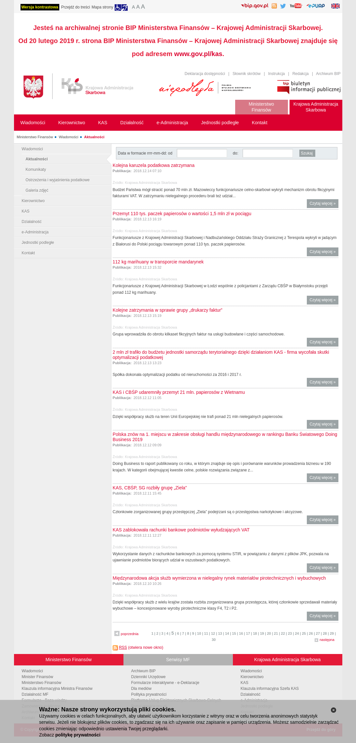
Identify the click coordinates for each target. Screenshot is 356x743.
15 (234, 633)
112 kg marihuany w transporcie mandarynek (158, 261)
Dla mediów (141, 688)
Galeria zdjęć (37, 190)
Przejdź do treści (75, 7)
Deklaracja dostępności (205, 73)
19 (262, 633)
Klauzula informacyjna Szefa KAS (270, 688)
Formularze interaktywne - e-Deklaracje (165, 682)
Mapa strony (102, 7)
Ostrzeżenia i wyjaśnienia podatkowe (58, 180)
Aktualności (94, 137)
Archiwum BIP (328, 73)
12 (213, 633)
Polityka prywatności (149, 694)
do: (235, 153)
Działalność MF (35, 694)
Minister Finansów (37, 677)
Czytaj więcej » (323, 204)
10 (199, 633)
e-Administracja (35, 232)
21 (276, 633)
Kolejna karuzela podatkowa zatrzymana (153, 165)
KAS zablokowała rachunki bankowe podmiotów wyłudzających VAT (181, 529)
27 (318, 633)
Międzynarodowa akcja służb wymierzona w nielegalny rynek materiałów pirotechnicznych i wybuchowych (219, 578)
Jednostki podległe (38, 242)
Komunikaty (36, 169)
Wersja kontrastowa (39, 7)
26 (311, 633)
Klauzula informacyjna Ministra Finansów (57, 688)
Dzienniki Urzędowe (148, 677)
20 (269, 633)
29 (332, 633)
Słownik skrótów (247, 73)
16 (241, 633)
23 (290, 633)
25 (304, 633)
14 (227, 633)
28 (325, 633)
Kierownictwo (33, 201)
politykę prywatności (77, 734)
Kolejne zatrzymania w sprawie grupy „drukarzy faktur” (167, 310)
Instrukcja (276, 73)
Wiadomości (68, 137)
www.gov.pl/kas (198, 53)
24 (297, 633)
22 (283, 633)
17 (248, 633)
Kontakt (28, 253)
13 (220, 633)
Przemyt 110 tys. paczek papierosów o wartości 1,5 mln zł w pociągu (182, 213)
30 (214, 640)
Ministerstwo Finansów (35, 137)
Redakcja (300, 73)
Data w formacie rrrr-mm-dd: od (146, 153)
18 (255, 633)
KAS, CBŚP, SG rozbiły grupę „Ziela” (150, 487)
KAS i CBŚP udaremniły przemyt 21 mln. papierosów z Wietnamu (179, 392)
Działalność (32, 221)
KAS (26, 211)
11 (206, 633)
